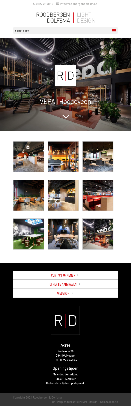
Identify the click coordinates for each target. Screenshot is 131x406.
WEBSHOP (63, 293)
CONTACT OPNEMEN (63, 275)
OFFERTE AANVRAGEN (63, 284)
